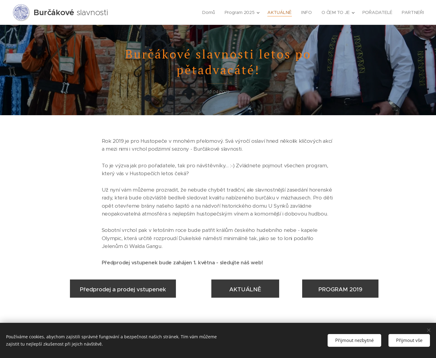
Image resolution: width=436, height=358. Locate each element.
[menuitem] (209, 12)
